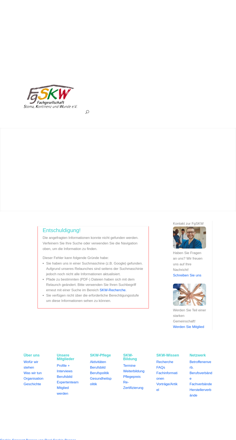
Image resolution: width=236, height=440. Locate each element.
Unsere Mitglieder (115, 86)
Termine (129, 366)
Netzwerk (89, 102)
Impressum (48, 410)
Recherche (164, 362)
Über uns (89, 86)
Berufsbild (64, 377)
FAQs (160, 367)
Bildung (156, 86)
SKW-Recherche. (113, 290)
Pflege (139, 86)
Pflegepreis (132, 377)
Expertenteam (68, 382)
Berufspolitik (99, 373)
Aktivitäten (98, 362)
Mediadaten (146, 410)
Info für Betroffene (169, 410)
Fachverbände (201, 384)
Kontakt (190, 410)
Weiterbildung (133, 371)
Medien (192, 86)
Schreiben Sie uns (187, 275)
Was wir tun (33, 373)
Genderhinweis (101, 410)
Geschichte (32, 384)
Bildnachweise (125, 410)
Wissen (174, 86)
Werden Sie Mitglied (188, 327)
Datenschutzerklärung (73, 410)
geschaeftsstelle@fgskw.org (79, 17)
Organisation (33, 378)
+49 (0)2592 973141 (39, 17)
